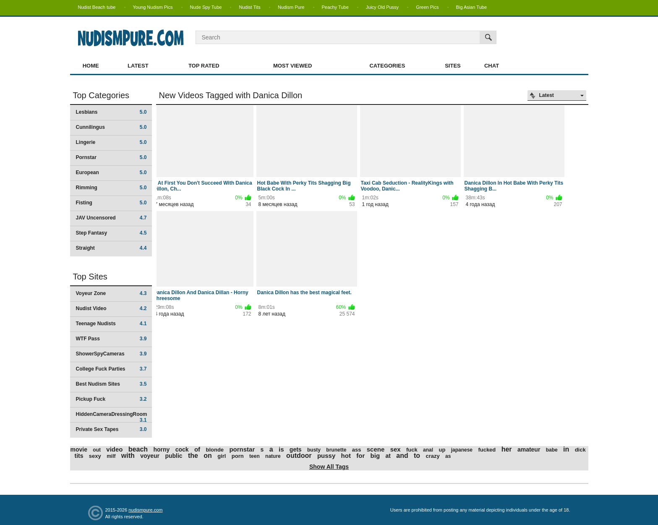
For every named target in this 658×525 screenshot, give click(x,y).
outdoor (298, 455)
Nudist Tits (249, 7)
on (208, 455)
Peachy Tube (335, 7)
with (128, 455)
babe (552, 450)
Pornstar (111, 157)
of (197, 449)
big (375, 455)
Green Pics (427, 7)
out (97, 450)
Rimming (111, 188)
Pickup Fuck (111, 399)
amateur (528, 449)
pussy (326, 455)
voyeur (149, 455)
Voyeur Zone (111, 293)
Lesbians (111, 112)
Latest (138, 66)
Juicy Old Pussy (382, 7)
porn (238, 456)
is (281, 449)
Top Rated (203, 66)
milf (111, 456)
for (360, 455)
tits (79, 455)
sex (395, 449)
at (387, 455)
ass (356, 450)
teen (254, 456)
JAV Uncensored (111, 218)
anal (428, 450)
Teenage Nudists (111, 323)
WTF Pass (111, 339)
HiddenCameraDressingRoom (111, 417)
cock (182, 449)
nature (273, 456)
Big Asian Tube (471, 7)
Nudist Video (111, 308)
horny (161, 449)
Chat (491, 66)
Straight (111, 248)
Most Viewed (292, 66)
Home (91, 66)
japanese (462, 450)
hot (346, 455)
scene (376, 449)
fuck (412, 450)
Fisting (111, 203)
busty (314, 450)
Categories (387, 66)
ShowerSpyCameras (111, 354)
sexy (95, 456)
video (114, 449)
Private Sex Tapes (111, 429)
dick (580, 450)
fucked (487, 450)
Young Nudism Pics (153, 7)
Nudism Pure (291, 7)
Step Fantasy (111, 233)
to (417, 455)
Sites (453, 66)
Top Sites (90, 276)
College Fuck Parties (111, 369)
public (173, 455)
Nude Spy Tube (206, 7)
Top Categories (101, 95)
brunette (336, 450)
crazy (432, 456)
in (566, 449)
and (402, 455)
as (448, 456)
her (506, 449)
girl (221, 456)
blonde (215, 450)
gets (296, 449)
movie (78, 449)
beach (138, 449)
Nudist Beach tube (97, 7)
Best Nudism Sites (111, 384)
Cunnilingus (111, 127)
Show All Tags (329, 466)
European (111, 172)
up (442, 450)
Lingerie (111, 142)
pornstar (242, 449)
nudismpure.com (145, 509)
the (193, 455)
